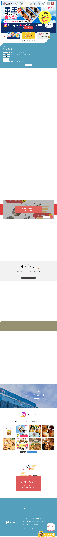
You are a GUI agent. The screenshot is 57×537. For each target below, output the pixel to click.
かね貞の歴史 (29, 522)
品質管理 (41, 519)
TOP (24, 519)
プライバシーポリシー (26, 525)
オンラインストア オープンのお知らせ (22, 56)
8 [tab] (34, 40)
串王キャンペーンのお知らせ (21, 52)
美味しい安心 (32, 519)
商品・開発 (37, 519)
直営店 (24, 522)
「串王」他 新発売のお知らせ (21, 59)
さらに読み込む (28, 64)
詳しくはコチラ (28, 27)
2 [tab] (24, 40)
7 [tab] (32, 40)
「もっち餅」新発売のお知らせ (21, 61)
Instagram (36, 525)
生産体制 (27, 519)
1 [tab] (22, 40)
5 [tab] (29, 40)
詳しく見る (28, 278)
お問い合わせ (52, 3)
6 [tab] (31, 40)
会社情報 (33, 522)
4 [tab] (27, 40)
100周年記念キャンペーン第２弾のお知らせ (23, 54)
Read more (36, 399)
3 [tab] (26, 40)
